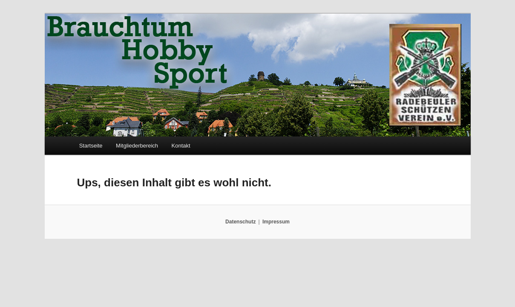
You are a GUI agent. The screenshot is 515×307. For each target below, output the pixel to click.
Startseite (91, 145)
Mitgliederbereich (137, 145)
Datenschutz (240, 222)
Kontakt (181, 145)
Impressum (276, 222)
